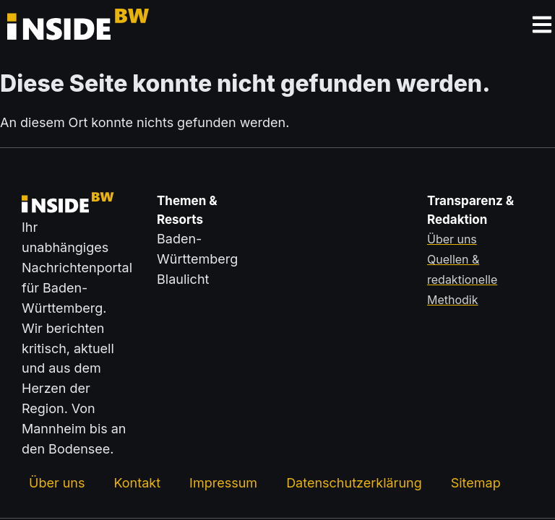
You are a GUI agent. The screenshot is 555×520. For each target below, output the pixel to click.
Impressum (223, 482)
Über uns (57, 482)
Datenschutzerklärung (354, 482)
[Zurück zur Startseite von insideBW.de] (62, 27)
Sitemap (476, 482)
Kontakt (136, 482)
